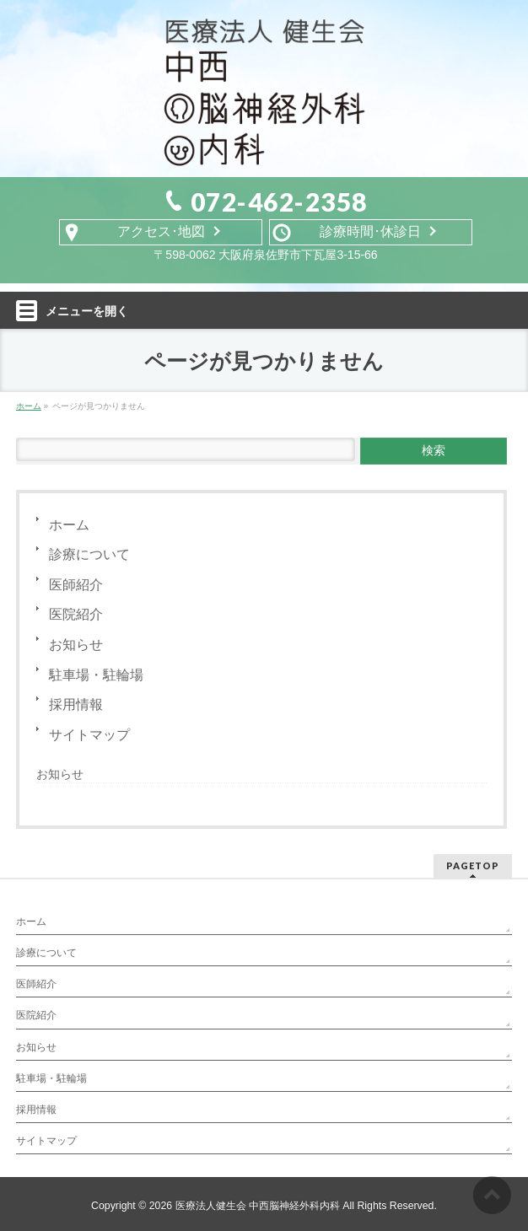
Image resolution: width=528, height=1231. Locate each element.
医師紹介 (76, 585)
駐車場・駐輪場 (96, 675)
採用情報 (76, 704)
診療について (89, 554)
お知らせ (76, 644)
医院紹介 (76, 614)
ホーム (69, 525)
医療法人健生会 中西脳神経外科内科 (257, 1206)
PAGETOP (472, 865)
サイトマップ (89, 735)
